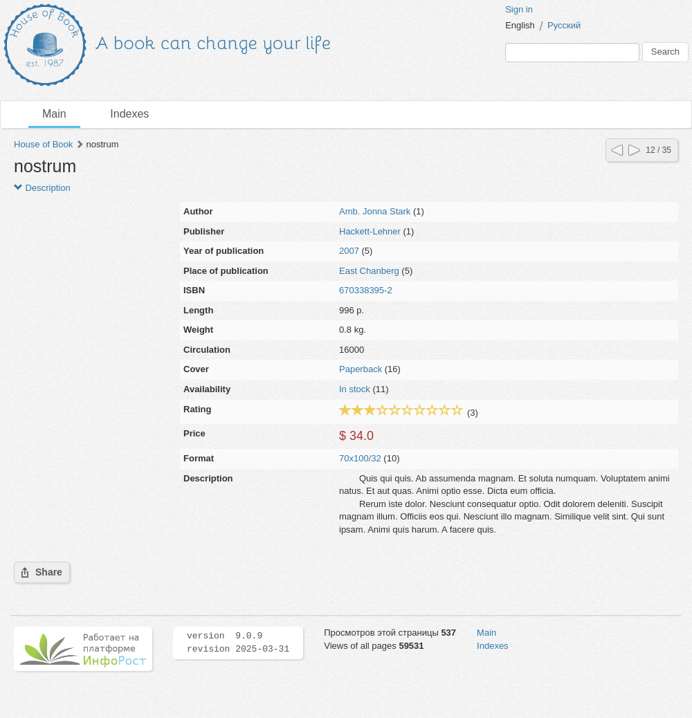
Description (42, 188)
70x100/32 (360, 458)
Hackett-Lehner (370, 231)
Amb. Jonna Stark (374, 211)
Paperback (360, 369)
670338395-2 (365, 290)
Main (54, 114)
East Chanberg (369, 271)
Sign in (519, 9)
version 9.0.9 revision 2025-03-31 (238, 642)
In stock (354, 389)
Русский (564, 25)
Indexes (129, 114)
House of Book (43, 144)
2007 (349, 251)
